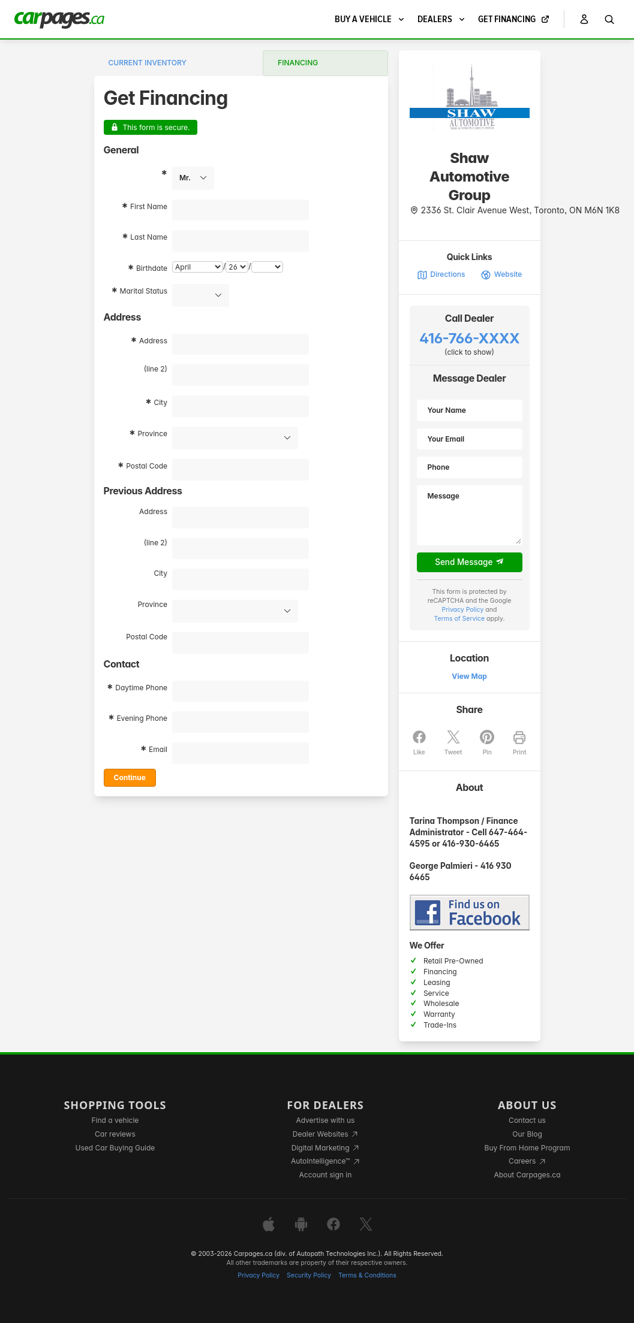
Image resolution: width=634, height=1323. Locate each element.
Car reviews (115, 1133)
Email (158, 749)
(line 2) (155, 368)
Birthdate (151, 268)
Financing (298, 62)
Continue (130, 777)
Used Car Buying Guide (115, 1147)
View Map (469, 676)
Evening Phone (141, 718)
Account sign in (325, 1174)
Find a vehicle (115, 1120)
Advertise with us (325, 1120)
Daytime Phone (141, 687)
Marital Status (143, 290)
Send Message (469, 562)
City (160, 402)
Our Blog (527, 1133)
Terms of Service (459, 619)
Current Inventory (148, 62)
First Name (148, 206)
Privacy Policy (463, 610)
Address (153, 340)
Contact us (527, 1120)
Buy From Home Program (527, 1147)
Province (152, 433)
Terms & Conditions (367, 1275)
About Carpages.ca (527, 1174)
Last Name (148, 236)
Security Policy (309, 1275)
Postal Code (146, 465)
